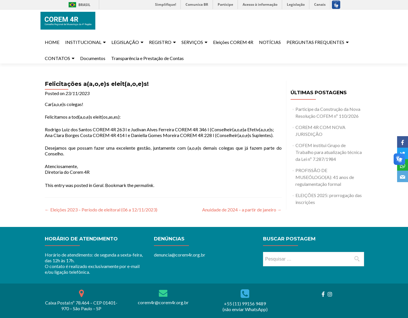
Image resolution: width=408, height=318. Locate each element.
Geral (98, 185)
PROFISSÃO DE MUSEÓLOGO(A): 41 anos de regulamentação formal (324, 177)
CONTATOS (57, 58)
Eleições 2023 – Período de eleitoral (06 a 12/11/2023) (101, 209)
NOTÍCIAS (270, 42)
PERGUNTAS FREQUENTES (315, 42)
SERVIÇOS (192, 42)
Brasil (78, 4)
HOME (52, 42)
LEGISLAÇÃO (125, 42)
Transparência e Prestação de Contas (147, 58)
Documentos (92, 58)
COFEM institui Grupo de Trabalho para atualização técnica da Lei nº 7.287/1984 (328, 152)
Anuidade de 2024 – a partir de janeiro (242, 209)
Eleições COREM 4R (233, 42)
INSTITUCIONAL (83, 42)
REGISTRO (160, 42)
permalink (143, 185)
